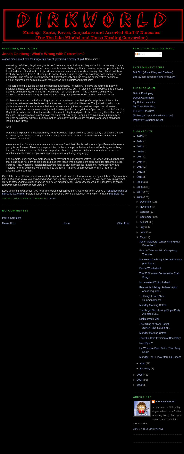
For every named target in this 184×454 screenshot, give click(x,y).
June (143, 232)
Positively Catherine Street (148, 119)
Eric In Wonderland (150, 268)
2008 (140, 187)
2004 (140, 379)
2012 (140, 171)
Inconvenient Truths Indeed (154, 282)
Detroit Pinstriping (143, 93)
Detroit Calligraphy (143, 97)
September (146, 216)
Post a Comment (11, 217)
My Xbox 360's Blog (144, 106)
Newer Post (8, 223)
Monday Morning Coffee (152, 305)
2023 (140, 146)
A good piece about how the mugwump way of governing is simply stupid (43, 59)
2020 (140, 151)
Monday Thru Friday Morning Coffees (160, 356)
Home (66, 223)
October (145, 211)
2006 (140, 197)
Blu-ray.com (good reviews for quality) (154, 76)
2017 (140, 156)
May (143, 237)
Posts (140, 54)
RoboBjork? (146, 343)
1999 (140, 384)
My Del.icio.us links (144, 102)
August (144, 221)
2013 (140, 166)
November (146, 206)
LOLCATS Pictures (143, 110)
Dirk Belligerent (165, 401)
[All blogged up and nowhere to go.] (153, 115)
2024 (140, 141)
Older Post (123, 223)
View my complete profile (148, 429)
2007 (140, 192)
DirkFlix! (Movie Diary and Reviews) (153, 72)
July (142, 227)
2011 (140, 176)
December (146, 201)
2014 (140, 161)
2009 (140, 181)
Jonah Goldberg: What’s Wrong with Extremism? (43, 54)
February (145, 368)
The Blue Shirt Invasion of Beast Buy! (160, 338)
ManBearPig (116, 193)
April (143, 363)
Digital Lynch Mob (149, 318)
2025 (140, 136)
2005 (140, 374)
